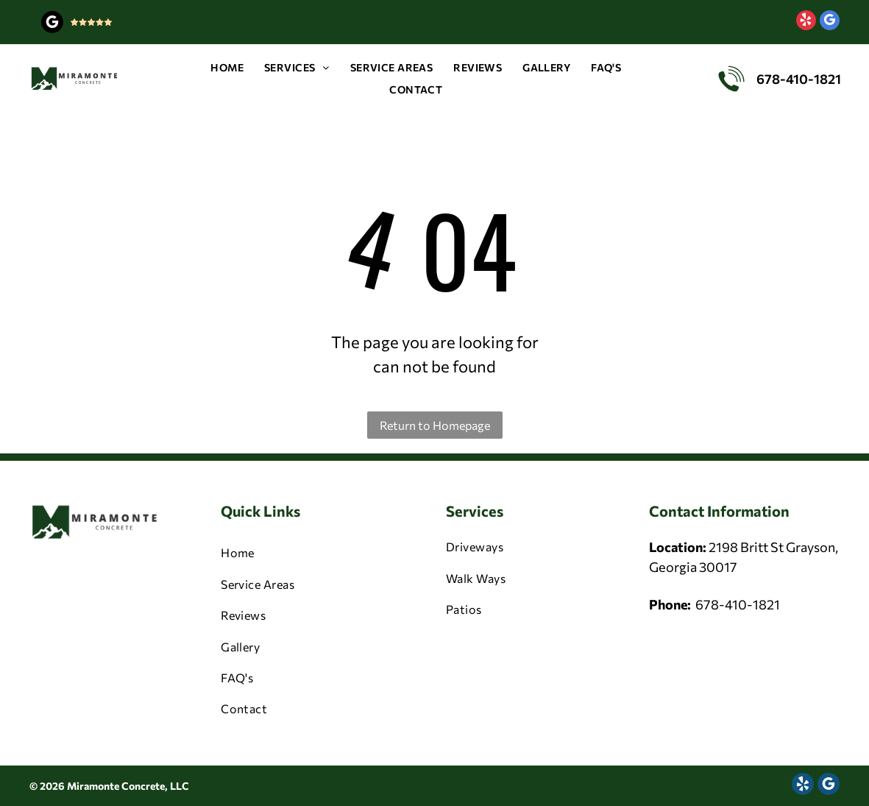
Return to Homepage (435, 425)
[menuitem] (227, 67)
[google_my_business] (52, 24)
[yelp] (806, 22)
